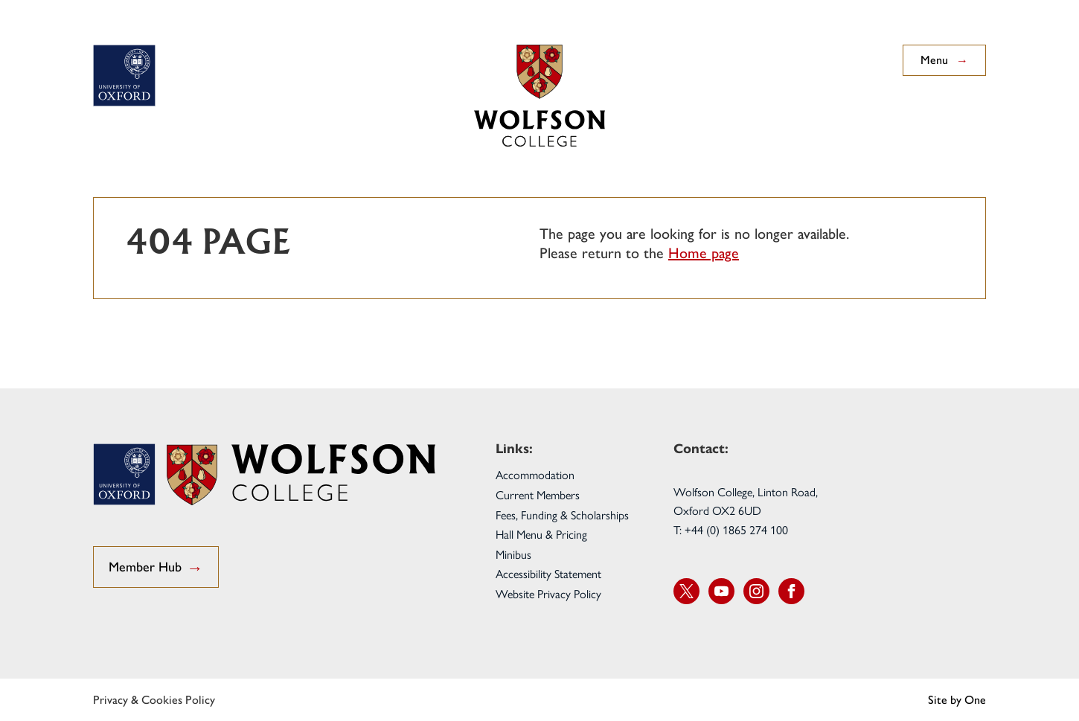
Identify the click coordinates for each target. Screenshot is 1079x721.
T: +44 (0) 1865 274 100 (730, 529)
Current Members (538, 494)
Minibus (513, 554)
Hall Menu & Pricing (541, 533)
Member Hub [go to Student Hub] (156, 568)
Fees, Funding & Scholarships (562, 514)
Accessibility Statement (548, 573)
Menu (944, 60)
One (975, 700)
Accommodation (535, 474)
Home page (703, 253)
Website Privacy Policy (548, 593)
